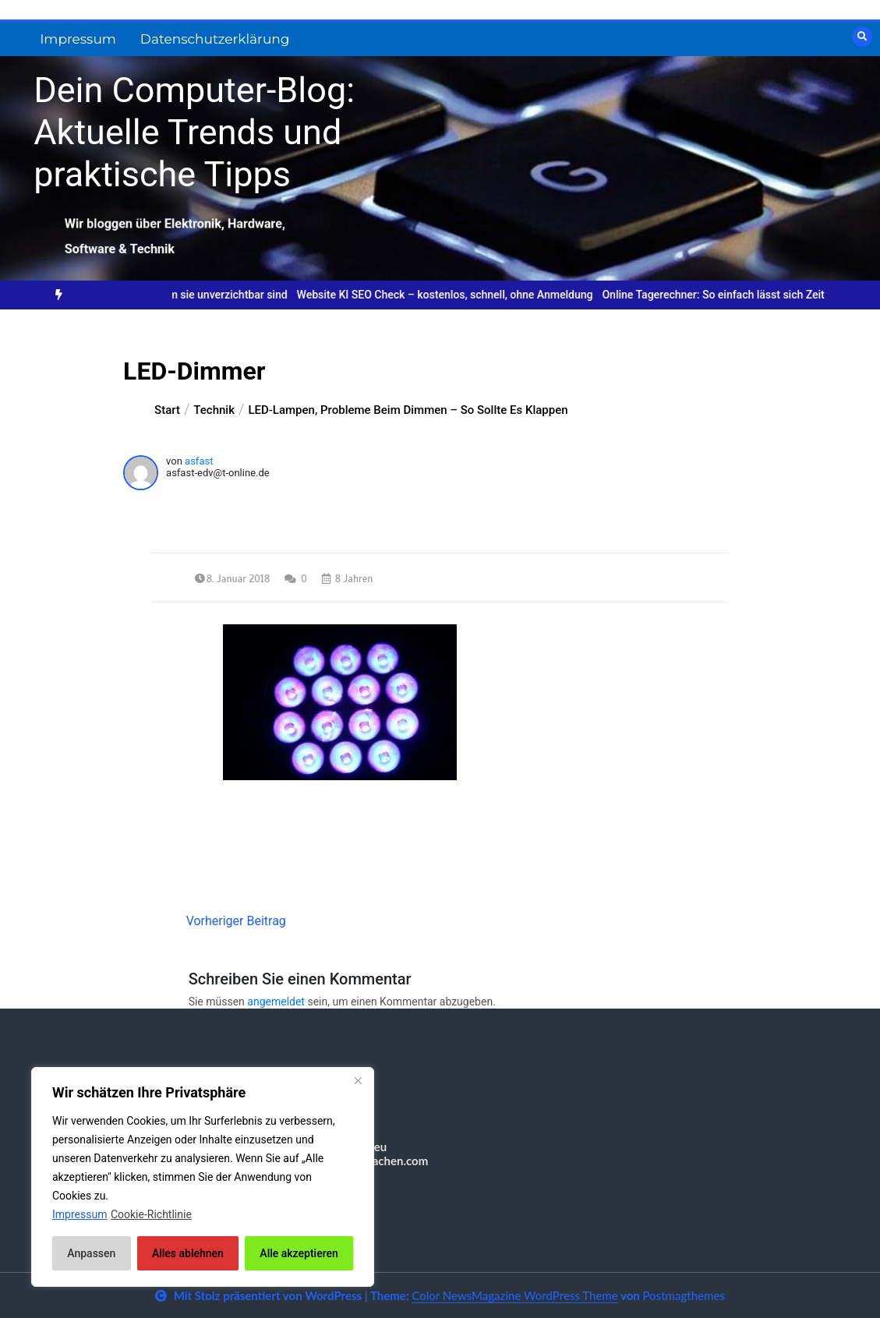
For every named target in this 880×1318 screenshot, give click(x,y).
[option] (455, 295)
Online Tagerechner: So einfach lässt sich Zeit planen (742, 294)
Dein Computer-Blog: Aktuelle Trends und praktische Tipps (194, 132)
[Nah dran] (357, 1080)
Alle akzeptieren (299, 1253)
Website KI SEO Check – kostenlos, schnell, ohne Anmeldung (455, 294)
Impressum (78, 39)
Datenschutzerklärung (215, 39)
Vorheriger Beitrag (236, 920)
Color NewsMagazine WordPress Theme (514, 1295)
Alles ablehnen (188, 1253)
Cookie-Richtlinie (151, 1214)
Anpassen (91, 1253)
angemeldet (276, 1001)
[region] (202, 1177)
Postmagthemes (683, 1295)
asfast (199, 461)
